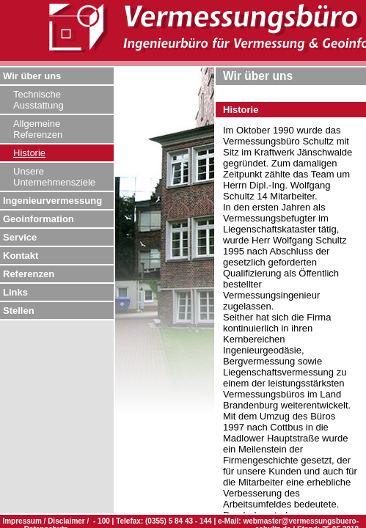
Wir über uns (32, 75)
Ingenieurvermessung (52, 200)
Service (20, 237)
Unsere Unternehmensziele (54, 177)
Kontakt (20, 255)
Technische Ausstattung (38, 100)
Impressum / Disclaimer (44, 521)
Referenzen (28, 273)
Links (15, 292)
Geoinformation (38, 218)
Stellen (18, 310)
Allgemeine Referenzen (37, 129)
